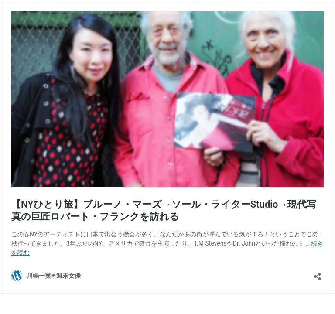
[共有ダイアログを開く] (317, 273)
